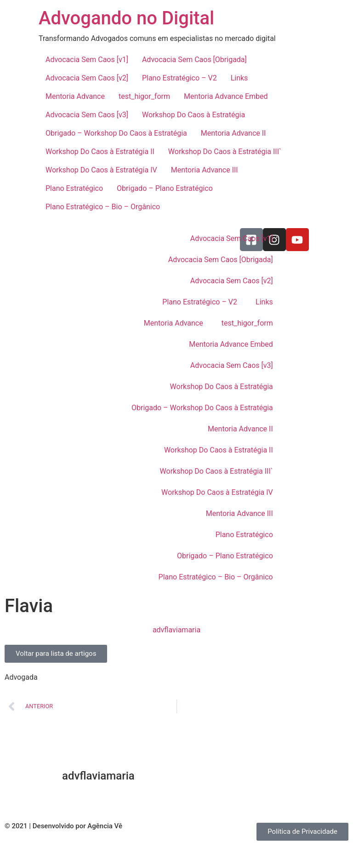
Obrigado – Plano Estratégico (165, 188)
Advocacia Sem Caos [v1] (87, 59)
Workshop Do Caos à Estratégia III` (224, 151)
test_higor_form (144, 96)
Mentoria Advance (75, 96)
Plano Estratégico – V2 (179, 78)
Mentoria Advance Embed (226, 96)
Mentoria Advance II (233, 133)
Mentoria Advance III (204, 170)
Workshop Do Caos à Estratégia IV (101, 170)
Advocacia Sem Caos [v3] (87, 114)
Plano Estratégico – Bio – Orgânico (103, 206)
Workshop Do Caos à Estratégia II (100, 151)
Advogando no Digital (126, 18)
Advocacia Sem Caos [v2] (87, 78)
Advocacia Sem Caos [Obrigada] (194, 59)
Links (239, 78)
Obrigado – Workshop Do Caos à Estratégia (116, 133)
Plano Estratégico (74, 188)
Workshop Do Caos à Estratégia (193, 114)
